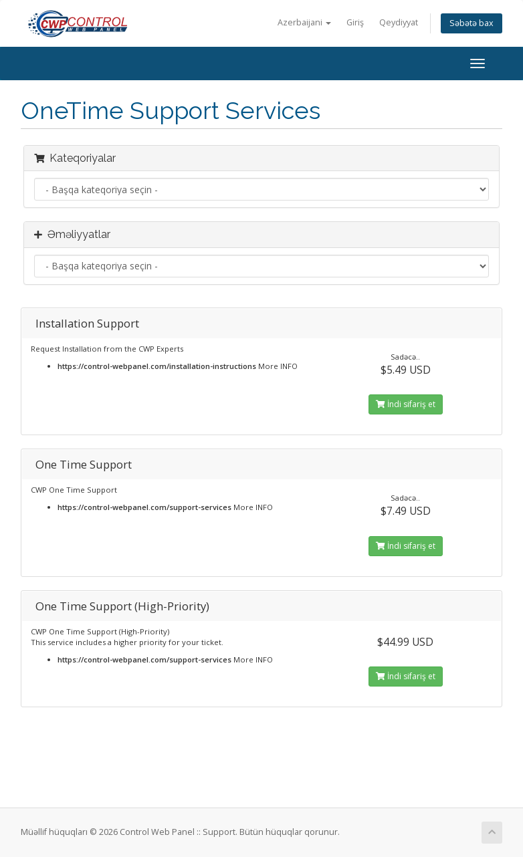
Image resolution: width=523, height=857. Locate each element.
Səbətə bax (471, 23)
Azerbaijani (304, 22)
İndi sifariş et (405, 404)
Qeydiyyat (398, 22)
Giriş (355, 22)
